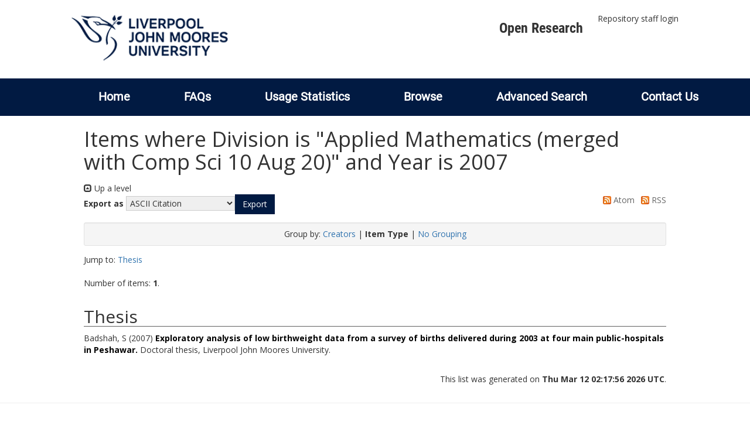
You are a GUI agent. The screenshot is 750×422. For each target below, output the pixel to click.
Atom (617, 199)
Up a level (107, 188)
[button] (255, 204)
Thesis (130, 259)
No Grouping (442, 233)
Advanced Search (541, 97)
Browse (423, 97)
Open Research (541, 28)
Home (114, 97)
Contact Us (669, 97)
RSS (651, 199)
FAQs (197, 97)
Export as (104, 203)
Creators (339, 233)
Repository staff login (638, 18)
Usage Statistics (307, 97)
